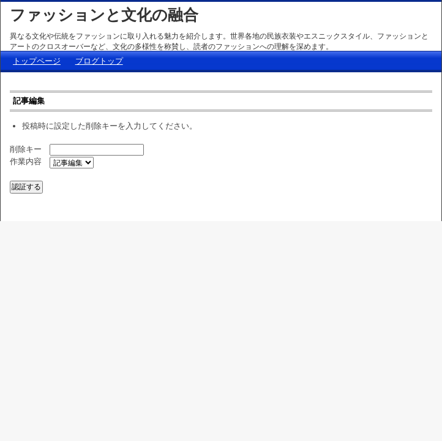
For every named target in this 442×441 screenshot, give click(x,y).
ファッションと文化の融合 (104, 14)
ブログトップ (99, 61)
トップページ (37, 61)
